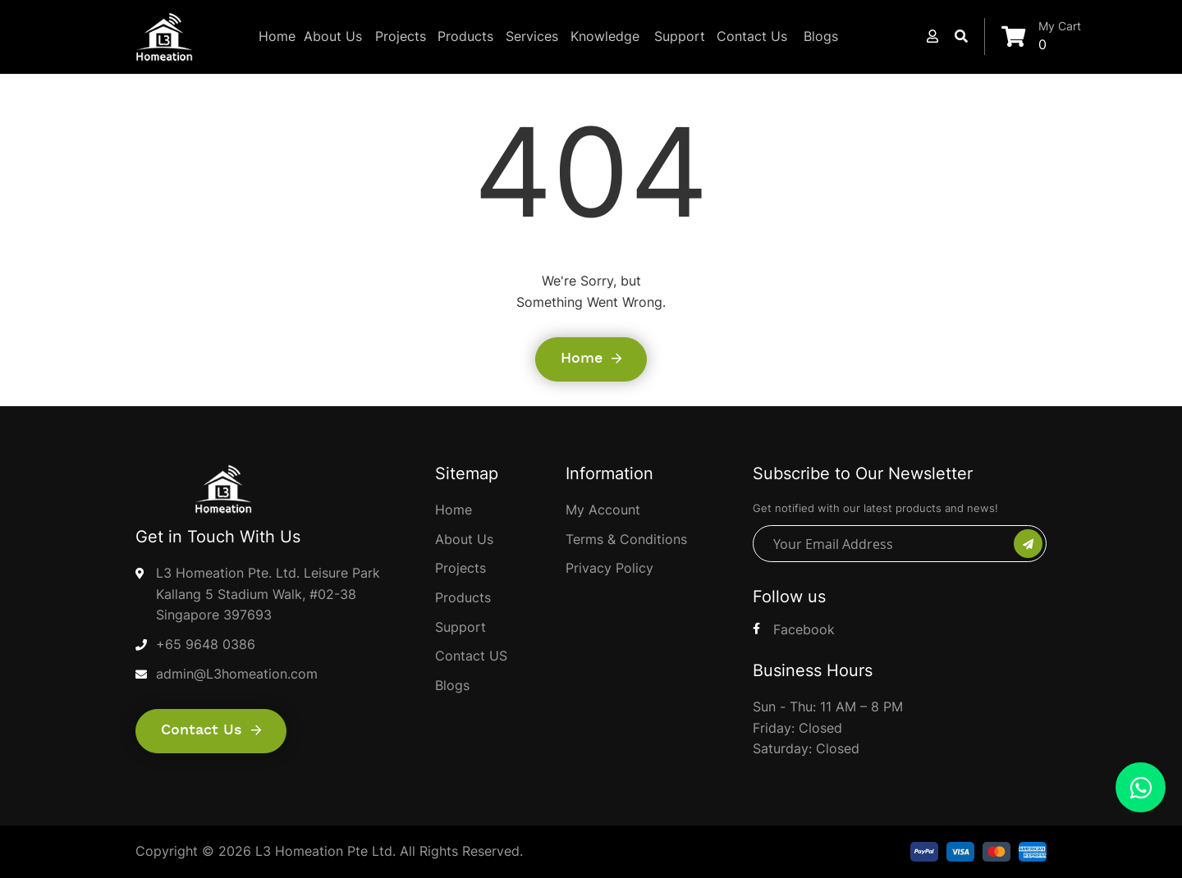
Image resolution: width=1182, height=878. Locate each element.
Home (591, 358)
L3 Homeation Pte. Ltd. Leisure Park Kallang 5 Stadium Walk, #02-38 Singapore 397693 (268, 594)
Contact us (211, 730)
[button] (932, 36)
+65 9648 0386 (205, 644)
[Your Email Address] (886, 543)
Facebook (804, 629)
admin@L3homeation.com (237, 673)
